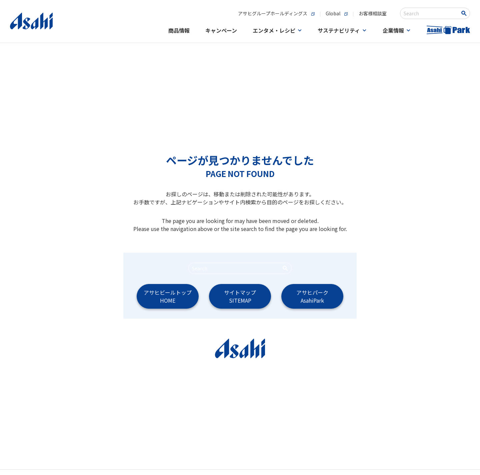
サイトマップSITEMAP (240, 296)
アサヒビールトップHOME (168, 296)
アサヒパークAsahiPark (312, 296)
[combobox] (430, 13)
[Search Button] (465, 13)
